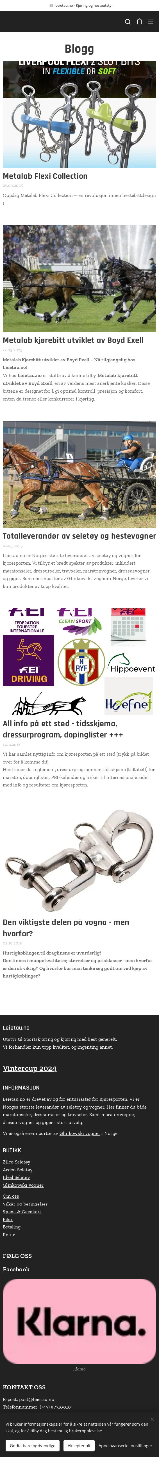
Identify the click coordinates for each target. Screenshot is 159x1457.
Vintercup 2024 (30, 1068)
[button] (128, 22)
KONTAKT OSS (24, 1387)
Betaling (12, 1227)
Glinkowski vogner (80, 1133)
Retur (9, 1234)
